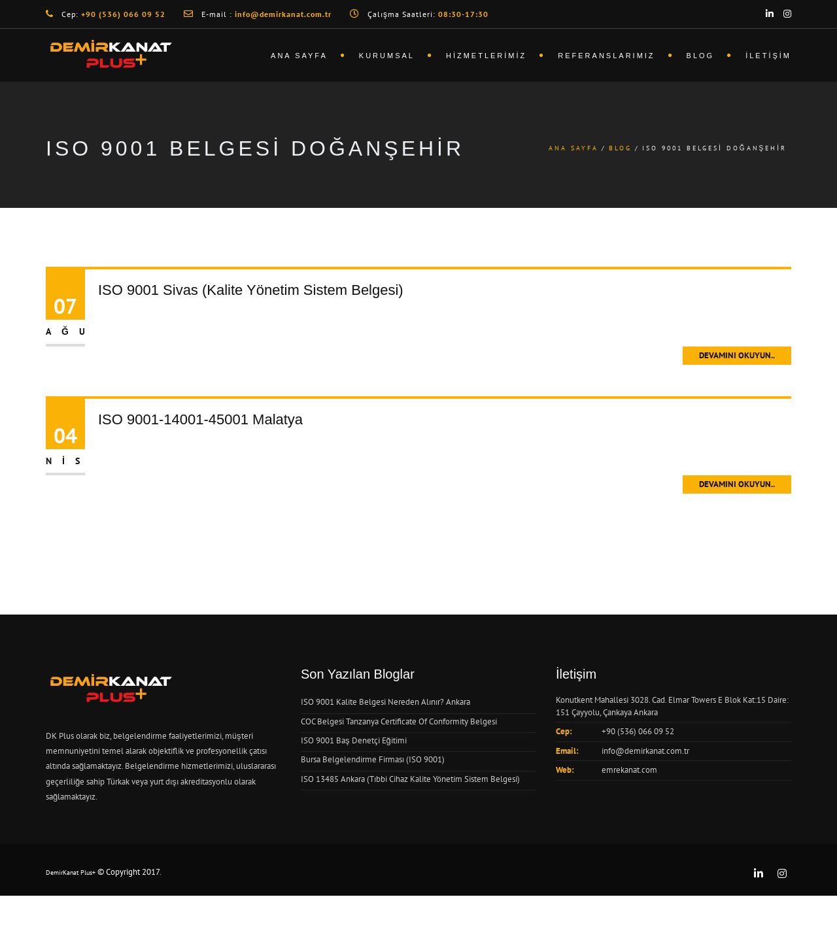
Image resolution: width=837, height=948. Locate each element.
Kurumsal (387, 55)
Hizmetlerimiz (486, 55)
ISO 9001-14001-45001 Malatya (200, 419)
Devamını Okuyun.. (737, 355)
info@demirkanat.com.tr (645, 750)
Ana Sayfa (299, 55)
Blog (701, 55)
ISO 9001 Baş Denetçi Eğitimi (354, 740)
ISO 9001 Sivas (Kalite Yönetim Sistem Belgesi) (250, 290)
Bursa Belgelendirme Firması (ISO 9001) (373, 759)
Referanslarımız (606, 55)
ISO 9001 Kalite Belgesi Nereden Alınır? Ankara (385, 701)
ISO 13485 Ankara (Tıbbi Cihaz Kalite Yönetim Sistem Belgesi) (410, 779)
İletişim (768, 55)
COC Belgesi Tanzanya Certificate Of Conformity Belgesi (399, 721)
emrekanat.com (629, 769)
